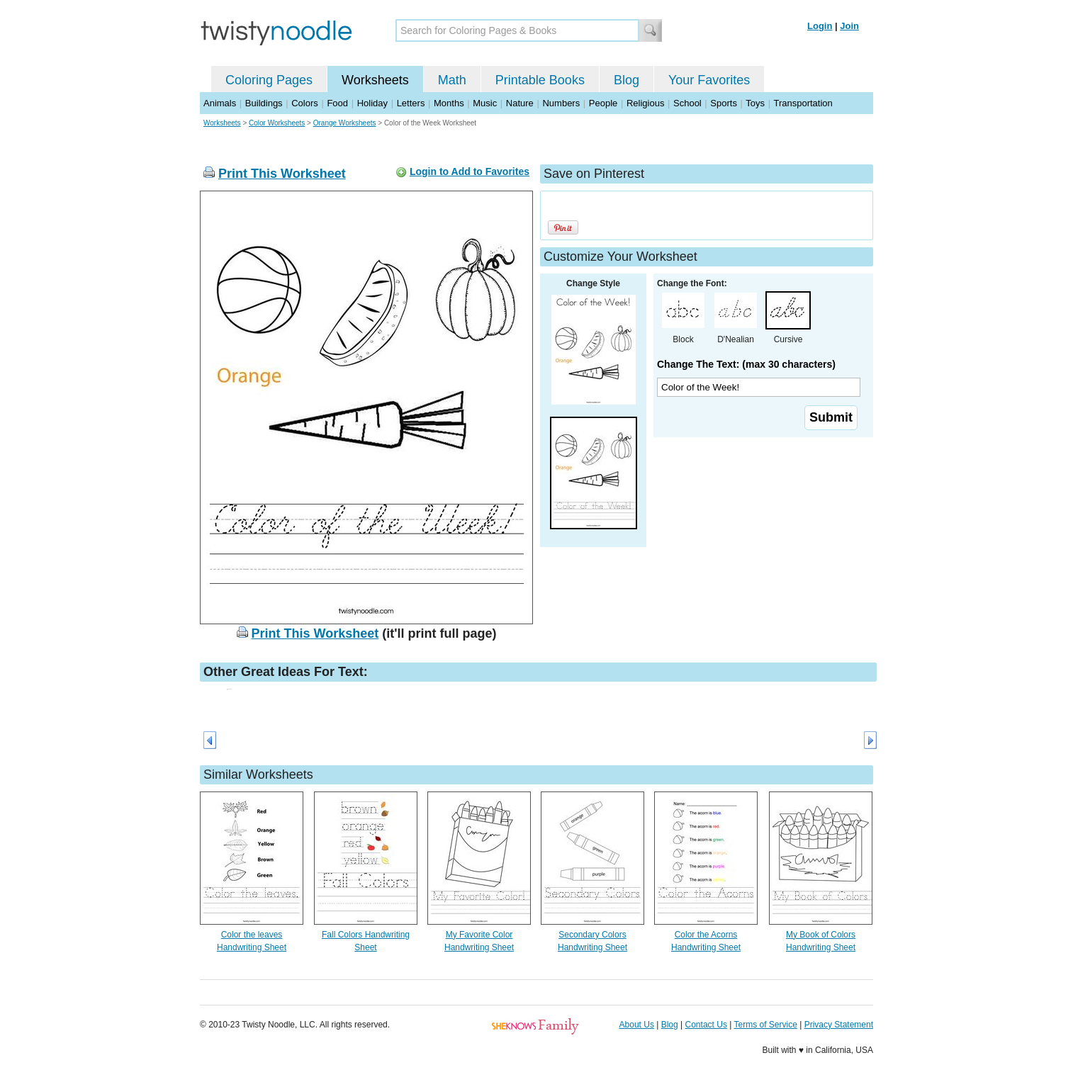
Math (452, 80)
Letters (411, 103)
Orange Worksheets (344, 123)
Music (485, 103)
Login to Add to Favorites (469, 171)
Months (449, 103)
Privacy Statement (838, 1025)
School (687, 103)
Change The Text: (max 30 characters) (746, 364)
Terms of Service (765, 1025)
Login (819, 26)
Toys (755, 103)
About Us (636, 1025)
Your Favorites (709, 80)
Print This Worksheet (282, 174)
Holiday (372, 103)
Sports (723, 103)
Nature (520, 103)
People (603, 103)
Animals (219, 103)
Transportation (802, 103)
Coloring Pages (269, 80)
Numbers (561, 103)
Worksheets (375, 80)
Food (337, 103)
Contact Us (706, 1025)
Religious (645, 103)
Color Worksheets (277, 123)
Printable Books (540, 80)
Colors (304, 103)
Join (849, 26)
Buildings (264, 103)
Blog (626, 80)
